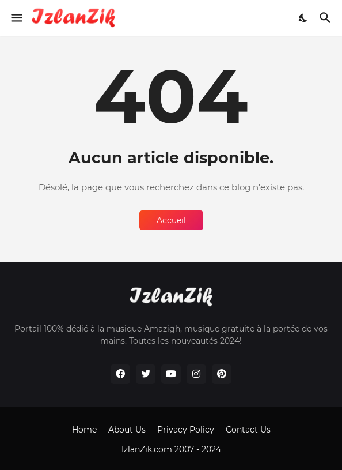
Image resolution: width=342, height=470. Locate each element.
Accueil (171, 220)
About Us (127, 429)
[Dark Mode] (303, 18)
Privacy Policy (185, 429)
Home (84, 429)
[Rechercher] (326, 18)
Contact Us (248, 429)
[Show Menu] (16, 18)
